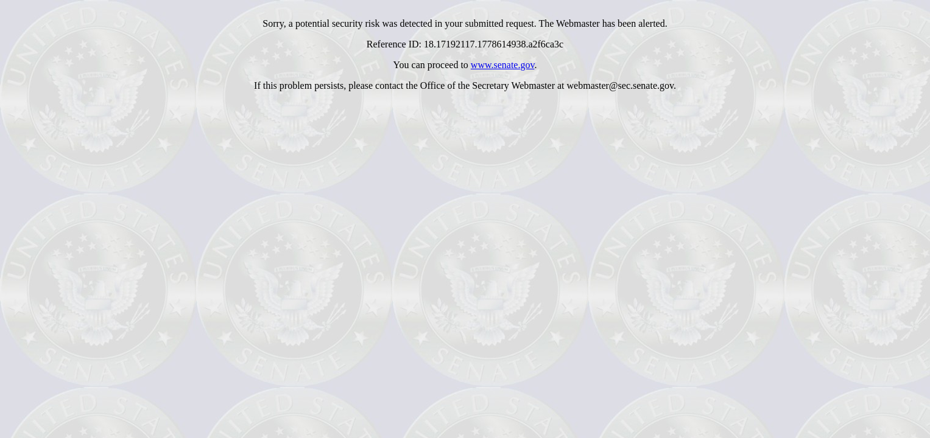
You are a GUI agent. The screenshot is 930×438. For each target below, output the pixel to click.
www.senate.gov (503, 65)
